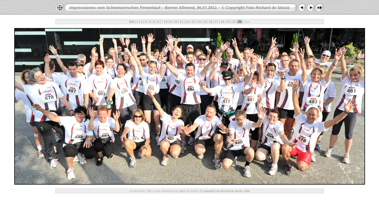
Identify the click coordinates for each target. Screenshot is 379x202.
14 (198, 21)
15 (204, 21)
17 (216, 21)
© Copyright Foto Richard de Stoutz (221, 190)
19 (228, 21)
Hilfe (247, 190)
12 (187, 21)
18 (222, 21)
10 (175, 21)
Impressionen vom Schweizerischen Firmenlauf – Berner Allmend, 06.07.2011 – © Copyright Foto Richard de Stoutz (180, 7)
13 (193, 21)
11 (181, 21)
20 (233, 21)
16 (210, 21)
